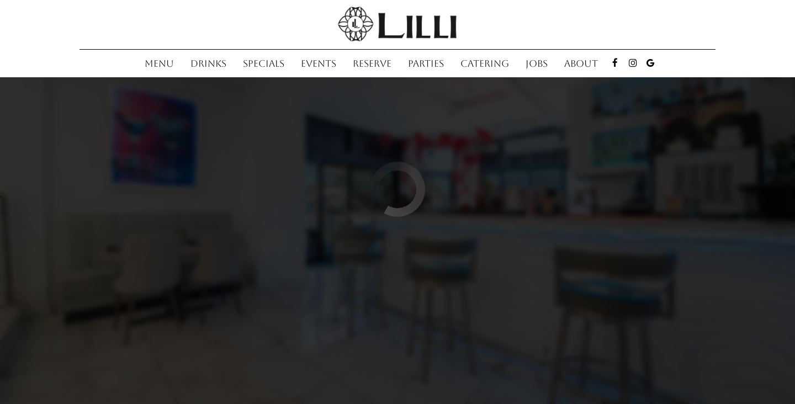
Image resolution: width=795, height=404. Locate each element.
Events (318, 63)
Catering (484, 63)
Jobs (537, 63)
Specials (263, 63)
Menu (159, 63)
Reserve (372, 63)
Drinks (208, 63)
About (581, 63)
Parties (426, 63)
